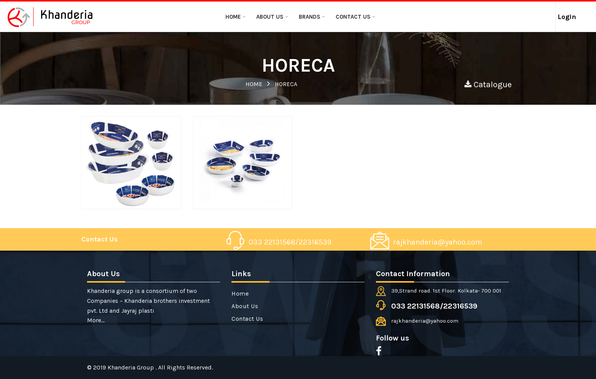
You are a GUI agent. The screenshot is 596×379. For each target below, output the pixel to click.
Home (233, 16)
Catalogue (488, 85)
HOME (254, 84)
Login (567, 17)
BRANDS (309, 16)
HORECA (286, 84)
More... (96, 320)
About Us (270, 16)
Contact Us (353, 16)
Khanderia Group (131, 367)
